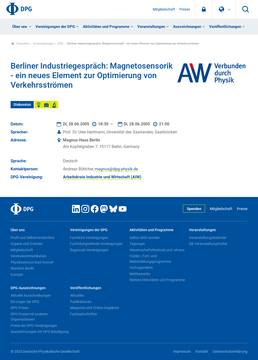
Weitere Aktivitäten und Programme (157, 280)
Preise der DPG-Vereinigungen (34, 326)
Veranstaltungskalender (208, 238)
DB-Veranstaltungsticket (208, 244)
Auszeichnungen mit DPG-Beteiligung (40, 332)
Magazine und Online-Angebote (94, 308)
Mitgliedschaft (164, 9)
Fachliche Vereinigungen (89, 238)
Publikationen (80, 302)
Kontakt (17, 275)
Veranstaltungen (151, 26)
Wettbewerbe (140, 274)
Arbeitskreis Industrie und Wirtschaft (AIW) (102, 177)
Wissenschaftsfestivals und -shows (157, 250)
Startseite (20, 43)
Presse (184, 9)
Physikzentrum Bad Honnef (32, 262)
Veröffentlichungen (225, 26)
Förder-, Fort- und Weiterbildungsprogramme (150, 259)
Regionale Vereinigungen (89, 250)
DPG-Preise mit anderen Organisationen (29, 317)
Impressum (182, 351)
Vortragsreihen (141, 268)
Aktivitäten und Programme (106, 26)
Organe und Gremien (27, 244)
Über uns (19, 26)
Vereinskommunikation (29, 256)
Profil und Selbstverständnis (32, 238)
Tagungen (137, 244)
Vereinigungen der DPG (55, 26)
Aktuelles (77, 295)
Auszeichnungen (187, 26)
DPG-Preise (19, 308)
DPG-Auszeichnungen (28, 288)
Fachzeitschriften (83, 314)
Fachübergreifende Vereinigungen (96, 244)
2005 (60, 43)
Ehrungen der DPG (25, 302)
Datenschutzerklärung (230, 351)
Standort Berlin (22, 268)
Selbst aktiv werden (145, 238)
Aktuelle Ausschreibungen (31, 295)
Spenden (194, 209)
